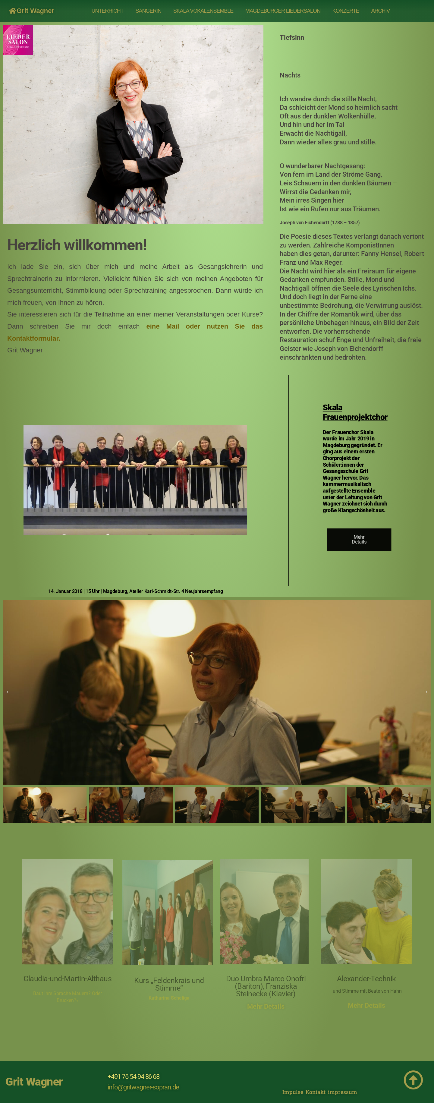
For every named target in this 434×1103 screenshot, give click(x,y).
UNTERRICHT (108, 11)
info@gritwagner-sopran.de (143, 1087)
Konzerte (345, 11)
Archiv (380, 11)
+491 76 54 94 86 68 (133, 1076)
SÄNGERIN (148, 11)
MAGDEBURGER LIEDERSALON (282, 11)
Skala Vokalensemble (203, 11)
